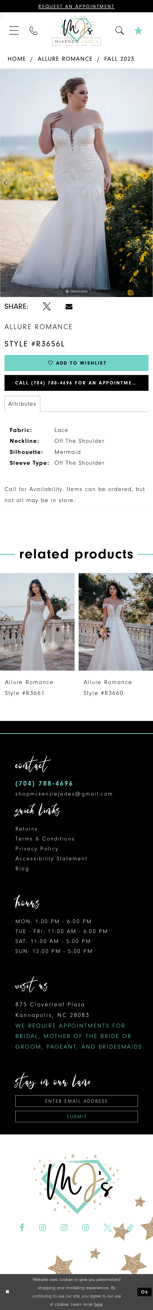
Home (17, 58)
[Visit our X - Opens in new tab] (108, 1227)
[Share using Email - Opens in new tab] (69, 306)
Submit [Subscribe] (77, 1116)
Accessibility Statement (51, 858)
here (98, 1304)
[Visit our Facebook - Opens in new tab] (22, 1227)
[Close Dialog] (7, 1292)
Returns (26, 828)
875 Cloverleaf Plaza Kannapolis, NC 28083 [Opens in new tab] (78, 1025)
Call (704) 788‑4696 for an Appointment (77, 383)
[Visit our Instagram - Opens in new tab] (42, 1227)
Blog (22, 868)
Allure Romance (65, 58)
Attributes (22, 403)
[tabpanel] (76, 183)
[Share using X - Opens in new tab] (46, 306)
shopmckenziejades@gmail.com (64, 793)
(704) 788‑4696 (44, 783)
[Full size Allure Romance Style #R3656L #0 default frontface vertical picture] (76, 183)
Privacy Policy (36, 848)
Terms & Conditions (45, 838)
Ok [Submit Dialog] (144, 1291)
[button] (15, 30)
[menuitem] (15, 30)
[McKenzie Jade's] (76, 30)
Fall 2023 (119, 58)
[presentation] (37, 622)
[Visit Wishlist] (138, 30)
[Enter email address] (76, 1101)
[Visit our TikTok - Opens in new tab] (130, 1227)
